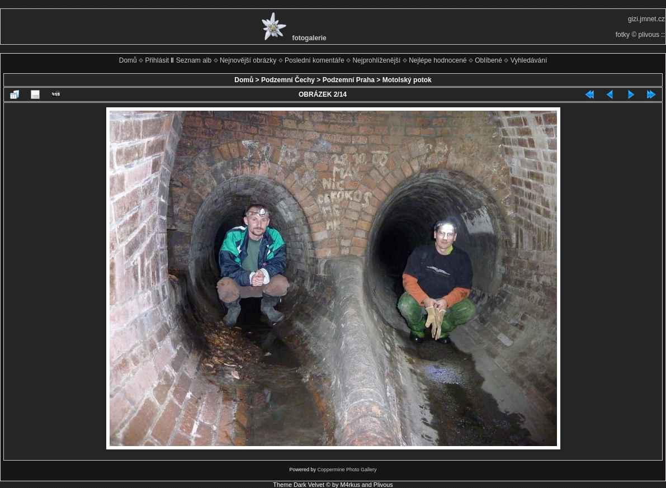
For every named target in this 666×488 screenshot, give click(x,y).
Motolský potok (407, 80)
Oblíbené (488, 60)
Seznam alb (193, 60)
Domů (128, 60)
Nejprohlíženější (376, 60)
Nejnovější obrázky (248, 60)
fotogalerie (309, 38)
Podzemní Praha (349, 80)
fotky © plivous (637, 35)
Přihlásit (157, 60)
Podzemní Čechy (288, 80)
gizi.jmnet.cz (646, 19)
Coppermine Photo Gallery (346, 469)
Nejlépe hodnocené (437, 60)
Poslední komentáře (314, 60)
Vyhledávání (529, 60)
